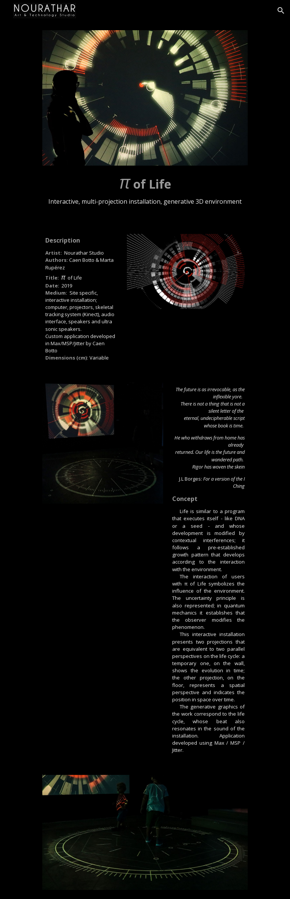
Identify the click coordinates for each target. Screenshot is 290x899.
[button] (281, 11)
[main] (144, 191)
